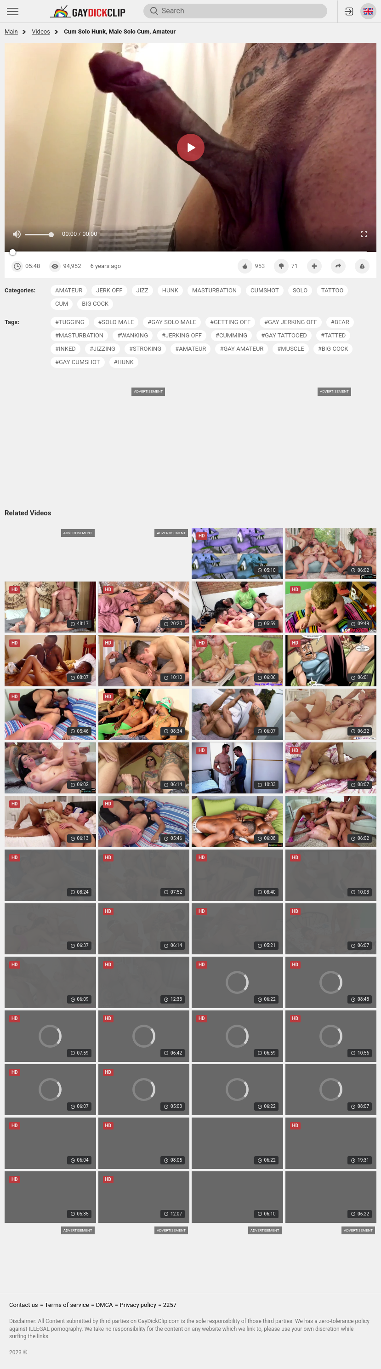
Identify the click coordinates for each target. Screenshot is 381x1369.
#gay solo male (172, 322)
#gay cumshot (77, 362)
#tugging (70, 322)
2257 (169, 1304)
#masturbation (79, 335)
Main (11, 31)
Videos (41, 31)
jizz (142, 290)
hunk (170, 290)
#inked (65, 348)
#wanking (132, 335)
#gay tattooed (284, 335)
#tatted (333, 335)
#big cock (333, 348)
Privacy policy (138, 1304)
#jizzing (102, 348)
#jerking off (182, 335)
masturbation (214, 290)
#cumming (231, 335)
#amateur (190, 348)
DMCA (104, 1304)
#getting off (230, 322)
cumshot (264, 290)
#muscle (290, 348)
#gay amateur (241, 348)
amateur (68, 290)
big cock (95, 303)
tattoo (332, 290)
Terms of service (67, 1304)
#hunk (124, 362)
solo (300, 290)
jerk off (109, 290)
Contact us (23, 1304)
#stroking (145, 348)
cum (61, 303)
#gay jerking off (290, 322)
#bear (340, 322)
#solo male (116, 322)
